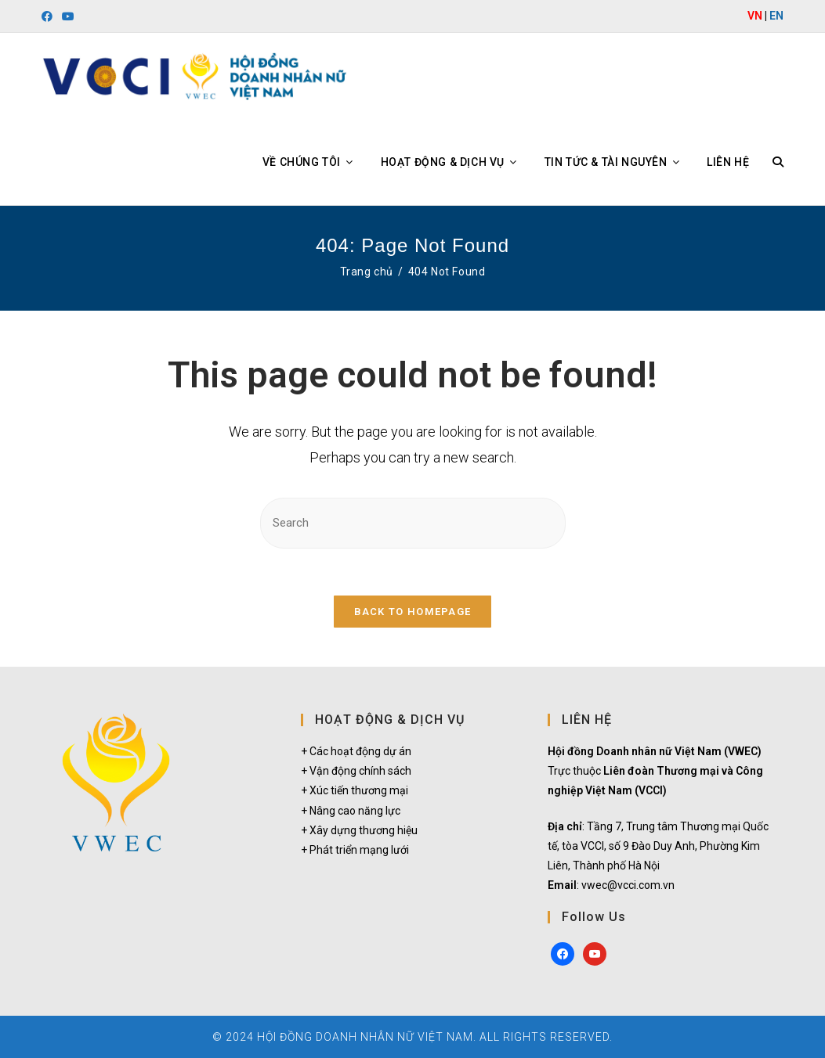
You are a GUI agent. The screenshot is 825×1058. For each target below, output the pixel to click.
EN (776, 15)
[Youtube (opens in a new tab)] (68, 16)
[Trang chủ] (366, 271)
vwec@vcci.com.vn (628, 885)
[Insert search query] (413, 523)
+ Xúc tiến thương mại (354, 790)
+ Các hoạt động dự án (356, 751)
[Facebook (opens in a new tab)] (49, 16)
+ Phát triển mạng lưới (355, 850)
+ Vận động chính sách (356, 771)
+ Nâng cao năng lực (350, 810)
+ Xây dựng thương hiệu (359, 830)
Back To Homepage (413, 611)
